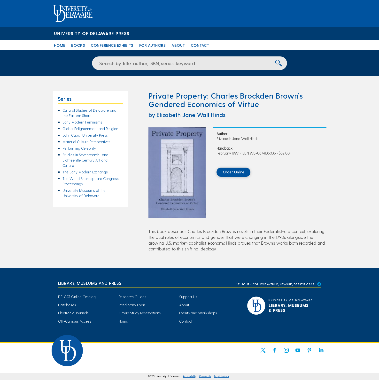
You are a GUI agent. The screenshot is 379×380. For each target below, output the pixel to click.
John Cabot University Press (85, 135)
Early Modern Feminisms (82, 122)
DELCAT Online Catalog (77, 297)
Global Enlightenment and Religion (90, 128)
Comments (205, 376)
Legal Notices (221, 376)
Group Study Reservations (140, 313)
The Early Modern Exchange (85, 172)
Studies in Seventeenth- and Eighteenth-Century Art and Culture (85, 160)
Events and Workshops (198, 313)
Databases (67, 305)
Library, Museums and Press (90, 283)
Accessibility (189, 376)
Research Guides (132, 297)
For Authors (152, 45)
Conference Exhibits (112, 45)
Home (59, 45)
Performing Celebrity (79, 148)
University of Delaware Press (91, 33)
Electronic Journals (73, 313)
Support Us (188, 297)
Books (78, 45)
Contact (200, 45)
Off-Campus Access (74, 321)
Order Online (233, 172)
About (178, 45)
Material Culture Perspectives (86, 142)
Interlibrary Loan (132, 305)
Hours (123, 321)
